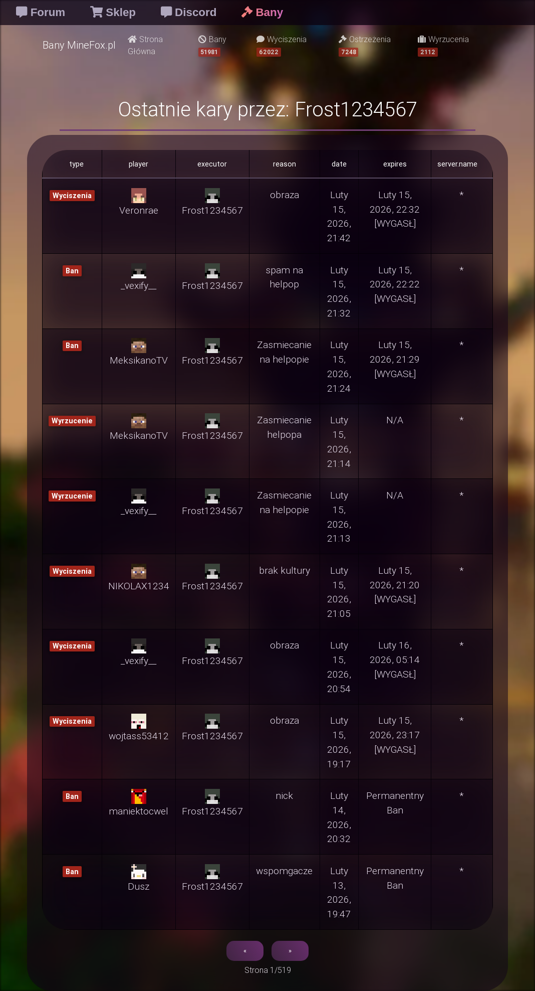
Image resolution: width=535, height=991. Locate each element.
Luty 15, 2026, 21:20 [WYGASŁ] (395, 584)
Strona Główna (145, 45)
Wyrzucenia (443, 45)
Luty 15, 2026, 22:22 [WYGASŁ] (395, 284)
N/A (394, 420)
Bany (212, 45)
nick (284, 795)
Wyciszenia (281, 45)
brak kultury (284, 570)
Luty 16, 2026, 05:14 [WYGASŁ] (395, 659)
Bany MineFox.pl (79, 45)
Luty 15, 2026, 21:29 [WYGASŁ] (395, 359)
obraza (284, 195)
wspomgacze (284, 871)
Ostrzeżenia (365, 45)
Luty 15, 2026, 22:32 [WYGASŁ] (395, 209)
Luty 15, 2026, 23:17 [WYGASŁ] (395, 734)
